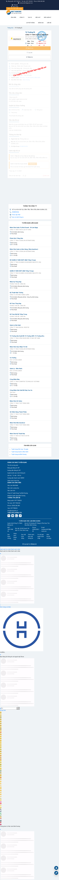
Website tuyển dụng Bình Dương (16, 495)
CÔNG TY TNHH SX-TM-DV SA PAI (19, 436)
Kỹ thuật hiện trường (16, 292)
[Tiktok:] (20, 515)
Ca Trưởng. (13, 358)
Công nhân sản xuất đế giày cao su (21, 390)
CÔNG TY (22, 17)
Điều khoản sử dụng (49, 536)
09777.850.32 (17, 1)
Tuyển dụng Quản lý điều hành (19, 452)
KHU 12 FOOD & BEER (16, 360)
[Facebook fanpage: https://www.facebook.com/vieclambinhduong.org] (8, 515)
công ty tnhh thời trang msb (19, 403)
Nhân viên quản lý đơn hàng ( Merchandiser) (24, 249)
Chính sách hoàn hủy (13, 480)
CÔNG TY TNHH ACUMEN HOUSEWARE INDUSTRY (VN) (25, 262)
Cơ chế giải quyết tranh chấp (40, 536)
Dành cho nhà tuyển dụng (15, 8)
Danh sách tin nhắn (5, 549)
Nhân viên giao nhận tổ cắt (18, 347)
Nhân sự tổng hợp (15, 282)
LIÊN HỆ (49, 22)
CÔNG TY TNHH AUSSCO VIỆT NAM (36, 35)
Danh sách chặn (15, 549)
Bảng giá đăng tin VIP (13, 468)
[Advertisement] (29, 192)
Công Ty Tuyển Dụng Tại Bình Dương (17, 493)
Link (4, 710)
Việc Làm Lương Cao (13, 488)
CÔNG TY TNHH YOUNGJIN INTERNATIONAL (22, 240)
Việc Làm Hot (11, 490)
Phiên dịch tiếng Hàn (16, 238)
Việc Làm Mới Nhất (12, 485)
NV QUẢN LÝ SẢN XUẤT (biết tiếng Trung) (23, 260)
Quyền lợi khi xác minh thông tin (16, 473)
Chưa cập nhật (16, 214)
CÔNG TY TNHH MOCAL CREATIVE (19, 327)
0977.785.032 (29, 1)
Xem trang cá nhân (5, 607)
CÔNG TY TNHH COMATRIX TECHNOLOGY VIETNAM (24, 381)
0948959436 (15, 212)
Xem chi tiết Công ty (17, 217)
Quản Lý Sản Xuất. (15, 325)
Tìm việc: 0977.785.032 (13, 503)
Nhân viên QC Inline (16, 401)
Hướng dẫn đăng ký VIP (14, 470)
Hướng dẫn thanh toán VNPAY (15, 478)
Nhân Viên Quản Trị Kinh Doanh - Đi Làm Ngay (24, 227)
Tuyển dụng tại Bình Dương (18, 454)
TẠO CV (30, 17)
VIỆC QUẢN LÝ (47, 17)
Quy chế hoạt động (23, 536)
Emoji (1, 710)
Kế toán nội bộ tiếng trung (18, 314)
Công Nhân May (15, 379)
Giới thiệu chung (9, 536)
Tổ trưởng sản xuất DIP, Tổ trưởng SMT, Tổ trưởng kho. (27, 336)
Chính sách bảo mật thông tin (31, 536)
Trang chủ (10, 28)
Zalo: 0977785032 (12, 508)
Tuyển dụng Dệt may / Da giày (19, 449)
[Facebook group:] (12, 515)
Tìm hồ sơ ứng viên (12, 465)
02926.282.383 (41, 1)
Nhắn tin (29, 57)
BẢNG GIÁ (41, 22)
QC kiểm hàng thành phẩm (18, 412)
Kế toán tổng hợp (15, 303)
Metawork (34, 544)
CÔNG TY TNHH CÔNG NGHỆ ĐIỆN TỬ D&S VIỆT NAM (25, 338)
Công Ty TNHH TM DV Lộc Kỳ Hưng (20, 229)
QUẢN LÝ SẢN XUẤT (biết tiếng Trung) (22, 271)
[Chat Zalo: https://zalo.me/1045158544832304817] (16, 515)
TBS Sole (12, 392)
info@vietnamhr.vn (12, 510)
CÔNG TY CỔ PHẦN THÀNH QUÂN (19, 295)
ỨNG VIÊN (13, 17)
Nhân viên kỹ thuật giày (17, 433)
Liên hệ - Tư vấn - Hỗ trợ (14, 475)
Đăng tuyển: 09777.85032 (14, 500)
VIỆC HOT (37, 17)
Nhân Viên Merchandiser (17, 423)
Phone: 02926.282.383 (13, 505)
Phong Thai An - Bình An (17, 284)
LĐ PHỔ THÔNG (30, 22)
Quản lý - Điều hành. (16, 368)
